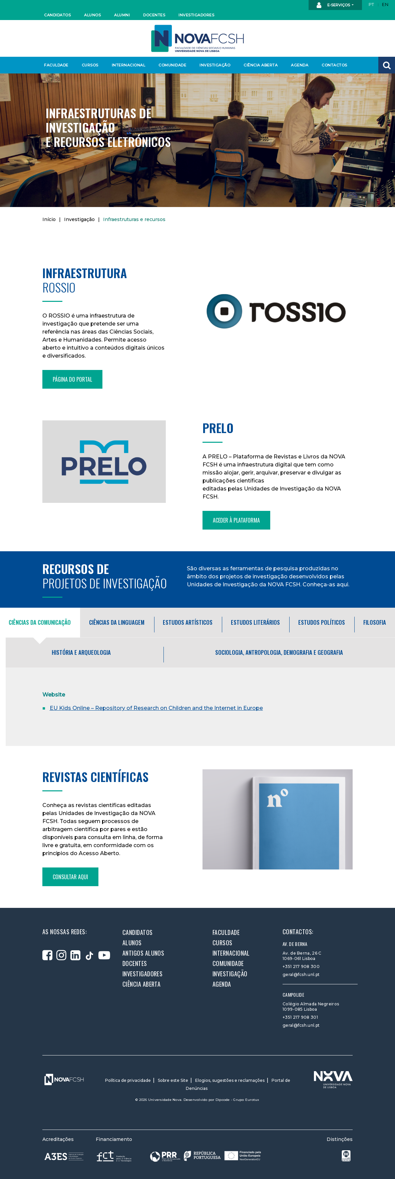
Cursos (90, 65)
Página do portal (72, 379)
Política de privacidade (128, 1080)
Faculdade (56, 65)
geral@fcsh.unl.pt (301, 974)
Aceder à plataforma (236, 520)
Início (49, 219)
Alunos (92, 15)
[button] (386, 65)
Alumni (122, 15)
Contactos (334, 65)
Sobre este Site (173, 1080)
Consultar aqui (70, 877)
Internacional (128, 65)
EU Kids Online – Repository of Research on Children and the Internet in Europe (156, 708)
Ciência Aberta (260, 65)
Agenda (299, 65)
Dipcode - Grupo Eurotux (238, 1100)
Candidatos (57, 15)
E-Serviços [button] (334, 5)
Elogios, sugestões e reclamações (230, 1080)
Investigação (215, 65)
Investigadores (196, 15)
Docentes (154, 15)
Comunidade (172, 65)
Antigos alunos (143, 953)
